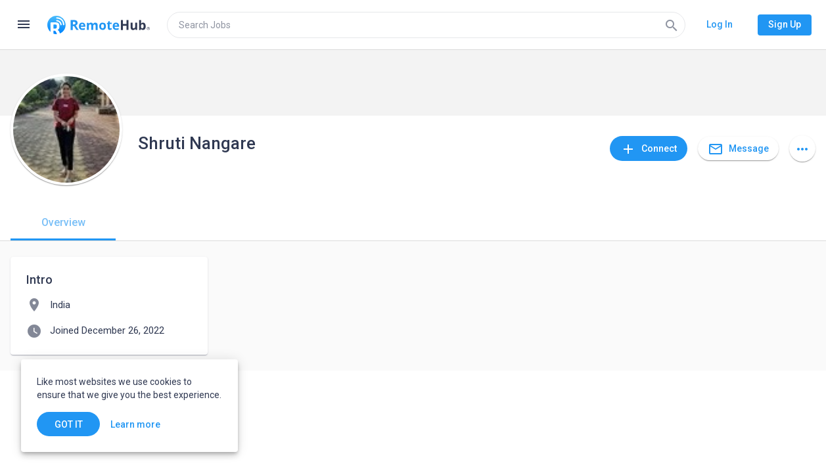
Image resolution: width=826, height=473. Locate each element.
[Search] (671, 25)
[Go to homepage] (98, 24)
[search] (426, 25)
